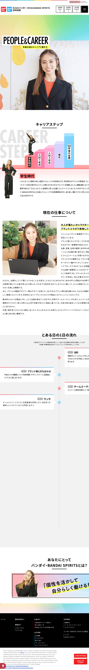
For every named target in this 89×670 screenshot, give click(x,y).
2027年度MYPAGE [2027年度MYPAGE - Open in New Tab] (76, 9)
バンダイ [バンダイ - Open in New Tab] (67, 634)
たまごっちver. (20, 628)
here (22, 652)
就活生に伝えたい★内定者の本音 (44, 627)
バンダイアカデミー (70, 627)
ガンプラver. (19, 630)
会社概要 (37, 635)
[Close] (87, 659)
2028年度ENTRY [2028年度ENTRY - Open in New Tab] (60, 9)
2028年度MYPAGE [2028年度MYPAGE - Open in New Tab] (68, 9)
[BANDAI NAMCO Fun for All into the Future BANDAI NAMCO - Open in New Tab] (78, 2)
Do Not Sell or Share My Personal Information (18, 668)
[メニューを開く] (84, 9)
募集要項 (67, 622)
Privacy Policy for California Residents (15, 666)
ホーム (3, 619)
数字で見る (38, 640)
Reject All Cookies (80, 661)
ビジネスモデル (39, 638)
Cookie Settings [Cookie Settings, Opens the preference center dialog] (80, 656)
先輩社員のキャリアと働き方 (43, 622)
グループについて (40, 643)
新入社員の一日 (39, 625)
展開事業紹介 (20, 619)
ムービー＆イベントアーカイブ (73, 625)
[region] (44, 659)
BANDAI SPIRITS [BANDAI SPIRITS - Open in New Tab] (69, 637)
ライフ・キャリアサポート (41, 645)
